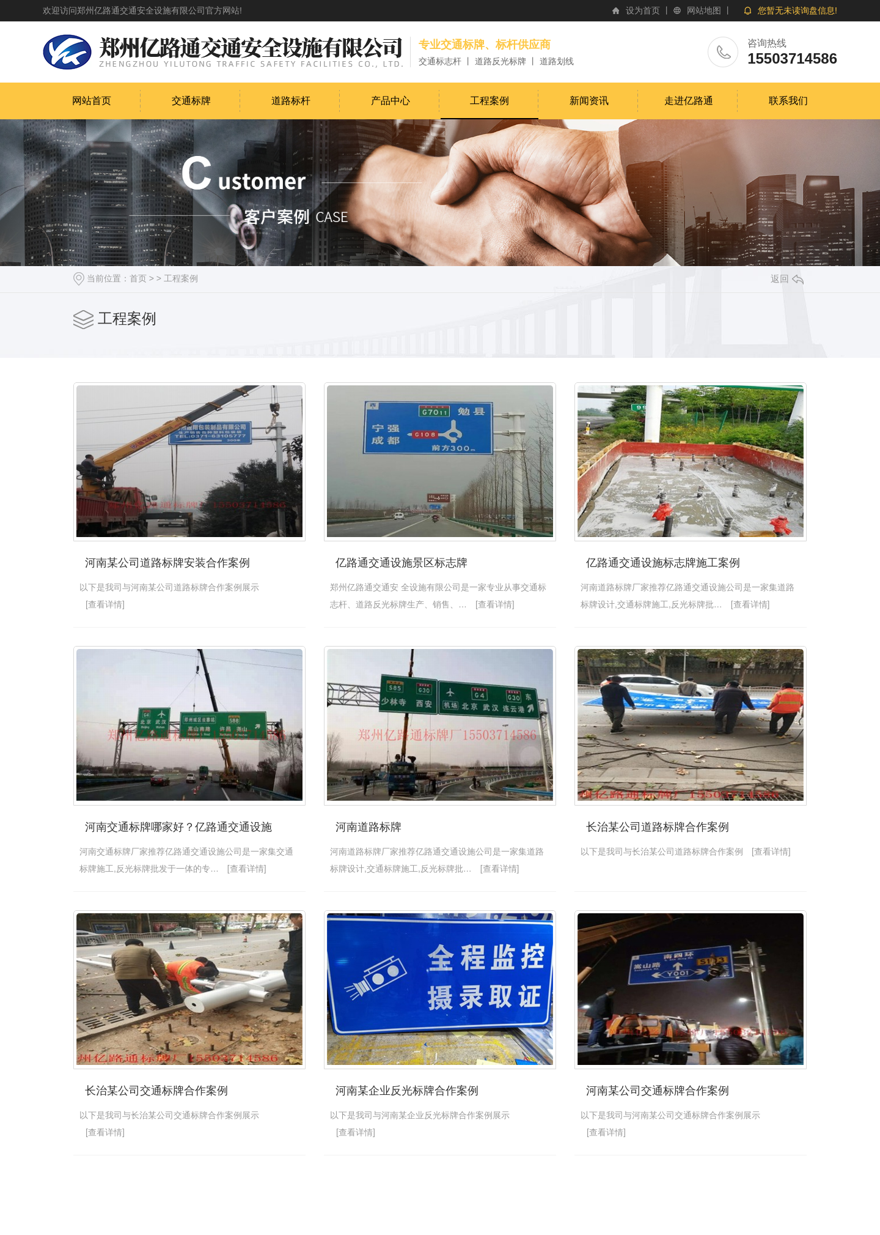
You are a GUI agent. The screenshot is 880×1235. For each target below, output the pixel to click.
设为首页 (643, 10)
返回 (787, 278)
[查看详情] (105, 604)
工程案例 (489, 100)
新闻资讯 (589, 100)
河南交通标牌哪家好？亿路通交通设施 (178, 827)
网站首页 (91, 100)
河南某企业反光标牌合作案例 (407, 1091)
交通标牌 (191, 100)
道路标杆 (290, 100)
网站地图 (704, 10)
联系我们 (788, 100)
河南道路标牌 (369, 827)
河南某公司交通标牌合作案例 (657, 1091)
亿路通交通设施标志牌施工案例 (663, 563)
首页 (138, 278)
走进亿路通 (688, 100)
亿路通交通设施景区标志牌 (402, 563)
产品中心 (390, 100)
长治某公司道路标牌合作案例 (657, 827)
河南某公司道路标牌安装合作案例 (167, 563)
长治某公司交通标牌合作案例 (156, 1091)
